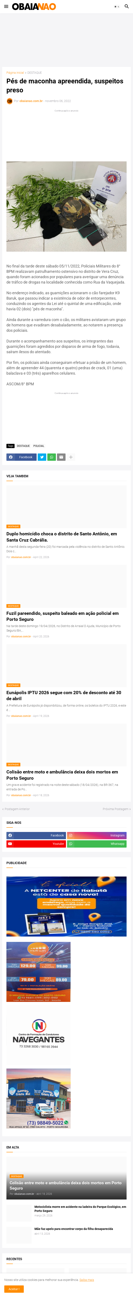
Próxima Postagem (115, 809)
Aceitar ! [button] (14, 1289)
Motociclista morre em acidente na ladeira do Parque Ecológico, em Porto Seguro (80, 1209)
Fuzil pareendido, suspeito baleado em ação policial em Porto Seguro (62, 616)
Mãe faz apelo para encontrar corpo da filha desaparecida (73, 1229)
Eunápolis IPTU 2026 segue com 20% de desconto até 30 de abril (63, 695)
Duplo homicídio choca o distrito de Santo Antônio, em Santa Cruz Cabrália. (61, 536)
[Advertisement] (66, 40)
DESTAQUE (34, 72)
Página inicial (15, 72)
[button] (6, 6)
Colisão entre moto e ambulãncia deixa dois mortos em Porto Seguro (62, 775)
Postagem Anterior (17, 809)
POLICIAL (38, 445)
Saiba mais (86, 1280)
